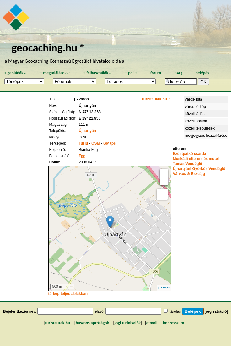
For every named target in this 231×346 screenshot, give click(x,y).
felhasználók (97, 73)
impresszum (173, 323)
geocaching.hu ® (49, 47)
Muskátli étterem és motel (196, 159)
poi (131, 73)
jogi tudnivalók (128, 323)
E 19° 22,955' (90, 118)
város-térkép (195, 106)
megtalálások (55, 73)
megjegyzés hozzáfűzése (206, 135)
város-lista (193, 99)
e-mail (151, 323)
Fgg (82, 156)
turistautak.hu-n (156, 99)
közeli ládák (195, 114)
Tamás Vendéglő (187, 164)
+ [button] (164, 173)
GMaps (109, 143)
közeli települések (200, 128)
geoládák (15, 73)
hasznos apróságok (92, 323)
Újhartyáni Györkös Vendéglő (199, 169)
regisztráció (216, 311)
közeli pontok (196, 121)
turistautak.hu (57, 323)
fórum (155, 73)
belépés (202, 73)
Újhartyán (87, 131)
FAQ (178, 73)
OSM (95, 143)
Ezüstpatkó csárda (189, 154)
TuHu (83, 143)
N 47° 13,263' (90, 112)
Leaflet (163, 288)
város (84, 99)
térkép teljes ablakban (68, 293)
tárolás (175, 311)
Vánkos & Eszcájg (189, 174)
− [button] (164, 181)
